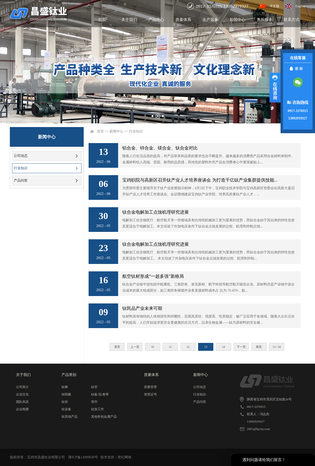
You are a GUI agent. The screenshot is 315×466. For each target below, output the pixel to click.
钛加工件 (97, 409)
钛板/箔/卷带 (100, 394)
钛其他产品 (70, 416)
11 (170, 347)
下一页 (241, 347)
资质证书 (150, 394)
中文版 (274, 6)
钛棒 (65, 387)
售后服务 (264, 20)
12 (188, 347)
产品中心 (156, 20)
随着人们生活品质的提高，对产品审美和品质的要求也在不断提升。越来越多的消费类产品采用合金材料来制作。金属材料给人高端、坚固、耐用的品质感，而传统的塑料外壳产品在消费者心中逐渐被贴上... (208, 159)
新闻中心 (237, 20)
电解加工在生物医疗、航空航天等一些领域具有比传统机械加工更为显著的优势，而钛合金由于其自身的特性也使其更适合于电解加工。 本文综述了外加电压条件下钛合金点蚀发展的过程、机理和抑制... (208, 255)
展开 (275, 87)
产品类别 (69, 375)
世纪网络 (124, 457)
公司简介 (22, 387)
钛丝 (65, 402)
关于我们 (129, 20)
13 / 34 (276, 347)
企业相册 (22, 409)
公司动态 (21, 156)
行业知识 (21, 168)
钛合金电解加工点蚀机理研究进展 (155, 212)
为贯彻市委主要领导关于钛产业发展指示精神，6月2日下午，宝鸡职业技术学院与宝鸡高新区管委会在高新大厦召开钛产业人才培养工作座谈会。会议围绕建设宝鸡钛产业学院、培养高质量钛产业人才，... (208, 191)
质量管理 (150, 387)
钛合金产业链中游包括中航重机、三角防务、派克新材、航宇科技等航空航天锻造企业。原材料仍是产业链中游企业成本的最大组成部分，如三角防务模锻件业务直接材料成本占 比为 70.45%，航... (208, 287)
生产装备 (210, 20)
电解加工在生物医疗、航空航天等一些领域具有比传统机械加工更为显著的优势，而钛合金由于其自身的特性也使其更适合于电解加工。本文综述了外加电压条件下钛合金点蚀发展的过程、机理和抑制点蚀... (208, 223)
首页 (102, 20)
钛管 (94, 387)
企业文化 (22, 394)
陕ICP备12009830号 (83, 457)
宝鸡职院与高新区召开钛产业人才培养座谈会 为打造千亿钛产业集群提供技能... (199, 180)
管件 (94, 402)
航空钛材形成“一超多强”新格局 (153, 276)
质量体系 (183, 20)
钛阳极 (66, 394)
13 (205, 347)
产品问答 (21, 180)
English (300, 6)
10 (152, 347)
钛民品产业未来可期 (142, 308)
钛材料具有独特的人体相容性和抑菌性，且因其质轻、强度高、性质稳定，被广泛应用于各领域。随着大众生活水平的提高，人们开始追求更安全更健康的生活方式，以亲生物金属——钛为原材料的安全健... (208, 319)
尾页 (259, 347)
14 (223, 347)
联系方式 (291, 20)
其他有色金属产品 (104, 416)
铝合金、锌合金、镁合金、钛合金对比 (160, 148)
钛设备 (66, 409)
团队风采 (22, 402)
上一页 (134, 347)
